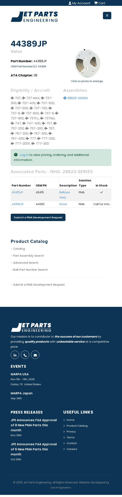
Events (19, 367)
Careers (72, 449)
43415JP (17, 192)
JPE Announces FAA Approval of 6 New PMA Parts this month (31, 451)
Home (71, 421)
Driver (63, 204)
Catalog (19, 249)
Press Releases (29, 413)
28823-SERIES (75, 98)
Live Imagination (61, 490)
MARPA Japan (22, 394)
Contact (73, 443)
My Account (79, 3)
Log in (24, 155)
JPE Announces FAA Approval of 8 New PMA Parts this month (31, 426)
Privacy (72, 432)
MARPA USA (20, 375)
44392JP (18, 204)
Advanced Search (25, 263)
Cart (99, 3)
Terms (71, 438)
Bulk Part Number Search (30, 270)
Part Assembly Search (28, 256)
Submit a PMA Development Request (38, 217)
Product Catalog (78, 427)
